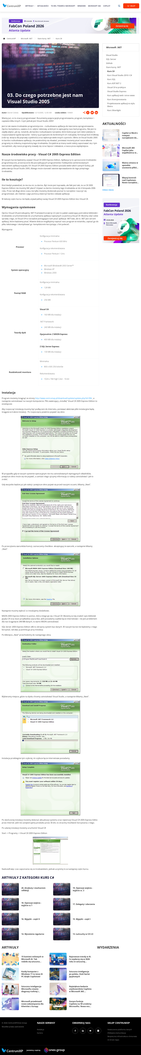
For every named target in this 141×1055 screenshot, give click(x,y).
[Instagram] (98, 1031)
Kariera (40, 1033)
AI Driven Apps (113, 1040)
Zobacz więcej (108, 190)
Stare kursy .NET (44, 38)
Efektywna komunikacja (117, 1033)
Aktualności (43, 6)
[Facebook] (75, 1031)
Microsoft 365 (94, 6)
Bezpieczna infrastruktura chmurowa (122, 1036)
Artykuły (29, 6)
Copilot (106, 6)
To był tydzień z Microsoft (63, 6)
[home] (12, 5)
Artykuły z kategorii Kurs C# (28, 877)
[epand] (34, 5)
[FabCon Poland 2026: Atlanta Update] (70, 26)
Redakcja (40, 1029)
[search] (119, 5)
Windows (81, 6)
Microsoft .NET (26, 38)
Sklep (131, 6)
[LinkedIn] (83, 1031)
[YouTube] (90, 1031)
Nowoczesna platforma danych (120, 1029)
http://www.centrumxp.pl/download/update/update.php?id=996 (63, 398)
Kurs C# (59, 38)
